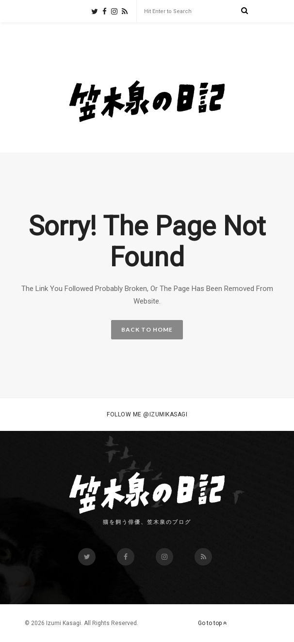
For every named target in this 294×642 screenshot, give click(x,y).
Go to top (212, 623)
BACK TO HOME (147, 329)
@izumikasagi (165, 414)
